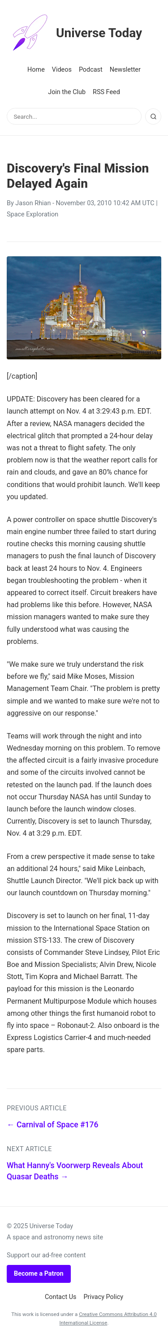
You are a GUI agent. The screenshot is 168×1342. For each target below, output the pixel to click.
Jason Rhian (33, 203)
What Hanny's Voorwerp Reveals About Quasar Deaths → (75, 1171)
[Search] (153, 116)
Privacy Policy (104, 1297)
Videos (62, 69)
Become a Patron (39, 1273)
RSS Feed (106, 92)
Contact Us (61, 1297)
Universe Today (74, 33)
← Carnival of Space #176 (53, 1124)
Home (36, 69)
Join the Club (67, 92)
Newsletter (125, 69)
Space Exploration (32, 214)
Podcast (91, 69)
